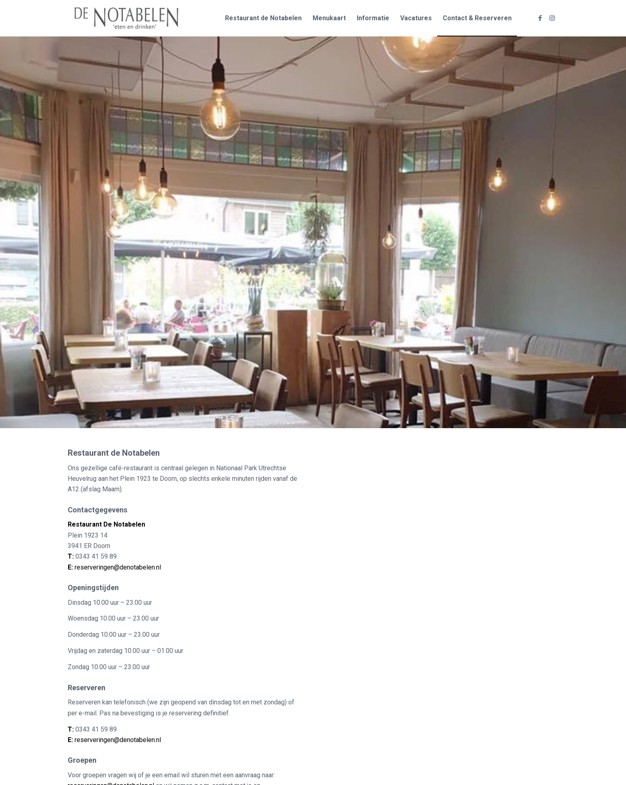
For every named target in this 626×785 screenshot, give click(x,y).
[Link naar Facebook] (540, 18)
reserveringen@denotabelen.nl (118, 567)
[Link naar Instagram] (552, 18)
